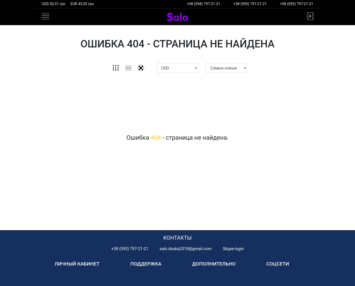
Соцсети (277, 264)
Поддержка (146, 264)
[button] (309, 16)
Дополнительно (213, 264)
